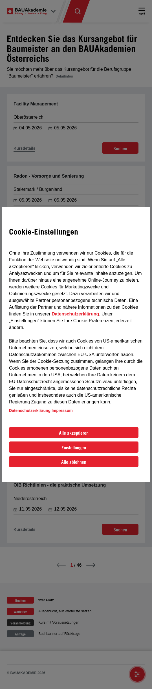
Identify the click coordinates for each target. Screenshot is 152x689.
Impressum (62, 410)
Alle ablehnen (73, 462)
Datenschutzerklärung (75, 314)
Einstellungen (73, 447)
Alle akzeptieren (74, 433)
